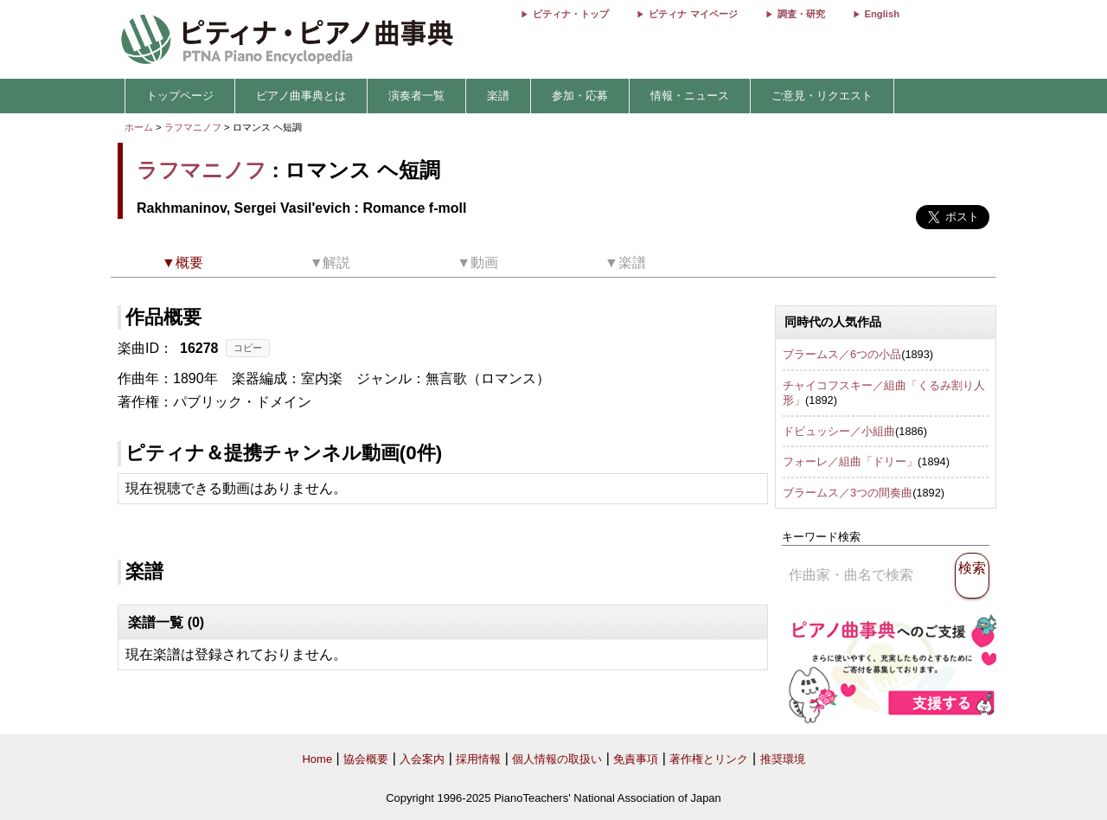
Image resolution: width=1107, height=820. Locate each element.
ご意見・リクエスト (822, 95)
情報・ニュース (689, 95)
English (882, 14)
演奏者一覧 (416, 95)
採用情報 (478, 759)
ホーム (139, 127)
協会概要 (365, 759)
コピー (248, 348)
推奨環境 (782, 759)
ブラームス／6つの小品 (842, 354)
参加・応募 (580, 95)
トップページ (180, 95)
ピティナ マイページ (693, 14)
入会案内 (422, 759)
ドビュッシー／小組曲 (839, 431)
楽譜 (498, 95)
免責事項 (635, 759)
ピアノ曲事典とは (301, 95)
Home (317, 759)
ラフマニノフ (192, 127)
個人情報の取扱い (557, 759)
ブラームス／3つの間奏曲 (847, 492)
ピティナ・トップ (571, 14)
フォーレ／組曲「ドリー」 (850, 461)
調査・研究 (801, 14)
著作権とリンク (708, 759)
